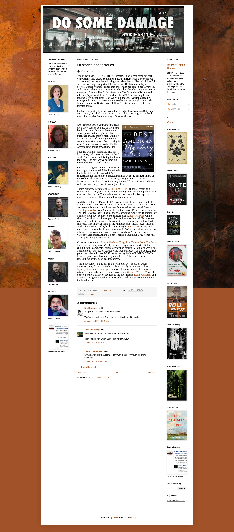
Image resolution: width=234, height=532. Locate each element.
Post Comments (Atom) (99, 377)
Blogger (133, 517)
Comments (174, 109)
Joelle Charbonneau (93, 351)
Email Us (170, 122)
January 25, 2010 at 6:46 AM (96, 321)
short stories (89, 294)
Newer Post (83, 373)
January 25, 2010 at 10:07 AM (97, 342)
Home (117, 373)
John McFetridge (92, 330)
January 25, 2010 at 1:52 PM (96, 361)
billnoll (115, 517)
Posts (172, 104)
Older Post (151, 373)
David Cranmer (91, 308)
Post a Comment (88, 367)
